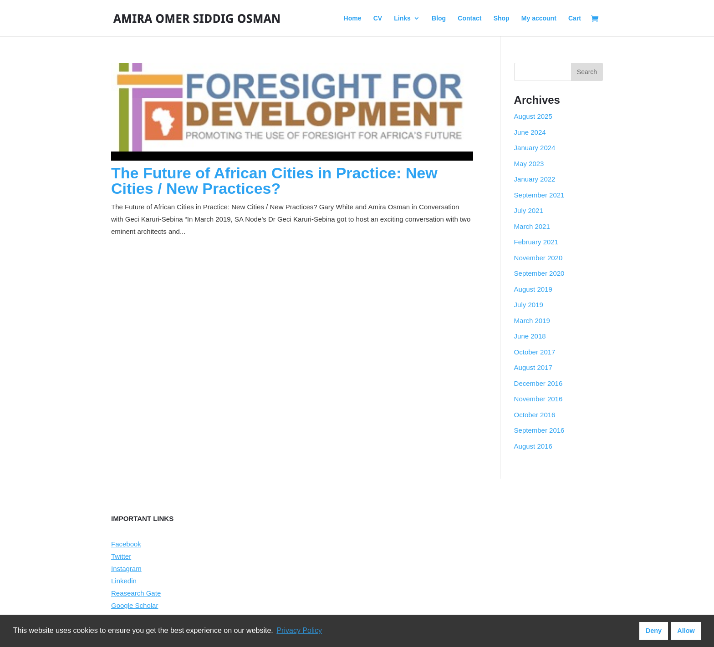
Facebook (126, 544)
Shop (502, 18)
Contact (469, 18)
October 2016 (535, 415)
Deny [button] (654, 630)
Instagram (126, 568)
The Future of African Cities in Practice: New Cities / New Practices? (274, 180)
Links (402, 18)
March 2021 (532, 226)
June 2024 (530, 132)
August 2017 (533, 367)
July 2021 (528, 210)
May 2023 (529, 163)
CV (377, 18)
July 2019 (528, 304)
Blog (439, 18)
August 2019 (533, 289)
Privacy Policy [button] (299, 630)
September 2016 (539, 430)
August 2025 (533, 116)
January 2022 (535, 179)
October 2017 (535, 352)
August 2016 (533, 446)
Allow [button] (685, 630)
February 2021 (536, 242)
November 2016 (538, 399)
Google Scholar (134, 605)
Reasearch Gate (136, 593)
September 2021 (539, 195)
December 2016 (538, 383)
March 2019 (532, 320)
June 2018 (530, 336)
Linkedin (124, 581)
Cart (574, 18)
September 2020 (539, 273)
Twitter (121, 556)
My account (538, 18)
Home (353, 18)
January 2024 (535, 148)
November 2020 (538, 258)
